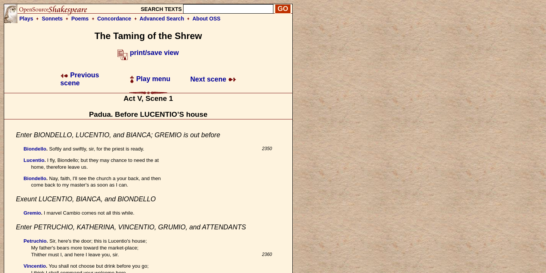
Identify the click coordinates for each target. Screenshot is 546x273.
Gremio (32, 213)
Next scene (213, 79)
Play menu (150, 79)
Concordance (114, 19)
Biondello (35, 149)
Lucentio (34, 160)
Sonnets (52, 19)
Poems (80, 19)
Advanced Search (162, 19)
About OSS (207, 19)
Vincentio (35, 266)
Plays (26, 19)
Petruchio (35, 241)
